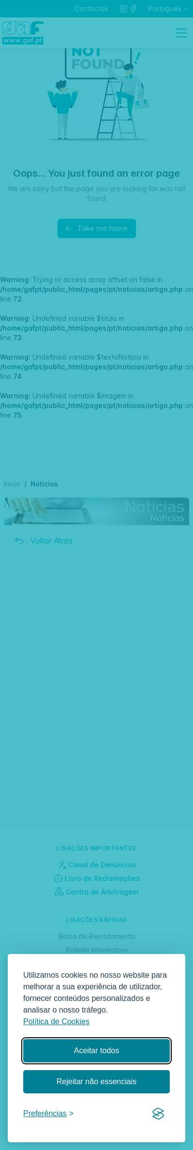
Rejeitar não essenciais (96, 1081)
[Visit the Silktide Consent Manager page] (158, 1114)
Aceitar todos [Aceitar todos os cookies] (96, 1050)
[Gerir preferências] (48, 1114)
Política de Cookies (56, 1021)
